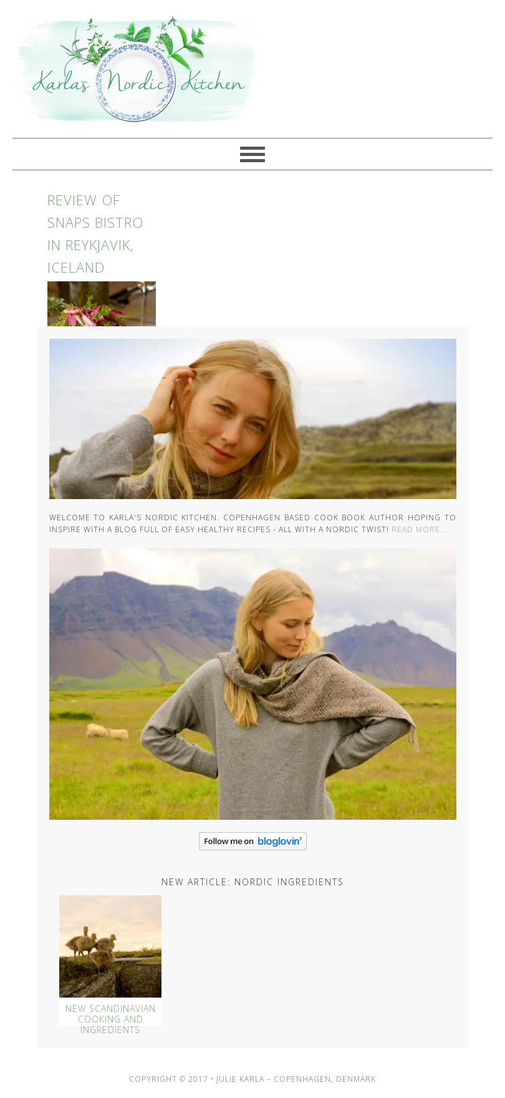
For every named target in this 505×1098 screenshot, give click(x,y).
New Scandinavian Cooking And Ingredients (110, 1019)
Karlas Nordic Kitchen (131, 68)
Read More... (420, 529)
